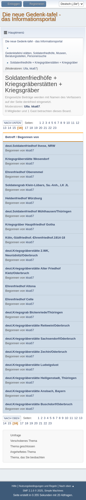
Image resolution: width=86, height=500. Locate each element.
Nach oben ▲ (66, 486)
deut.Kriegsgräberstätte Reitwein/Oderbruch (37, 325)
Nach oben (11, 418)
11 (73, 122)
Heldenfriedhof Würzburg (23, 198)
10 (68, 122)
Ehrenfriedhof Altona (20, 286)
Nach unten (12, 122)
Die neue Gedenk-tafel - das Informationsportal (31, 16)
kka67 (33, 68)
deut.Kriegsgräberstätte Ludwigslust (31, 365)
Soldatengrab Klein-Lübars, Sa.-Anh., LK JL (37, 185)
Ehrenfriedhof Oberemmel (24, 172)
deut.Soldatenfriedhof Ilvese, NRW (30, 145)
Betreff (10, 137)
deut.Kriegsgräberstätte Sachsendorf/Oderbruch (40, 338)
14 (9, 128)
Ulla (25, 68)
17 (26, 128)
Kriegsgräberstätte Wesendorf (27, 159)
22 (50, 128)
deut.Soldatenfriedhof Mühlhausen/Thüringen (38, 211)
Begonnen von (28, 137)
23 (54, 128)
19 (36, 128)
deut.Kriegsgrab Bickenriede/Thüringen (34, 312)
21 (45, 128)
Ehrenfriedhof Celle (19, 299)
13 (4, 128)
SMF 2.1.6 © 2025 (33, 490)
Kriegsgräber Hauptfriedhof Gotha (30, 224)
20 (40, 128)
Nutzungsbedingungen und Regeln (38, 486)
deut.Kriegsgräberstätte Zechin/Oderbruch (36, 351)
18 (31, 128)
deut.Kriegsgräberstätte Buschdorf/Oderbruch (38, 404)
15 (14, 128)
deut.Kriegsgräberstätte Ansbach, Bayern (35, 391)
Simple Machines (53, 490)
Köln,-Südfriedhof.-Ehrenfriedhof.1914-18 (35, 237)
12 (77, 122)
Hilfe (14, 486)
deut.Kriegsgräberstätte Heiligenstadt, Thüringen (40, 378)
